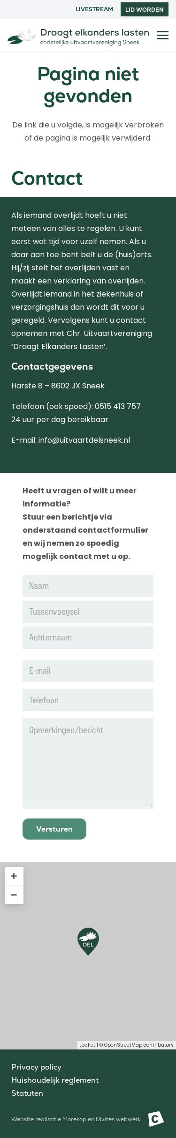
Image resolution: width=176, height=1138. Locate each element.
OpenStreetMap (123, 1045)
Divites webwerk (118, 1119)
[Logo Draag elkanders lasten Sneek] (78, 35)
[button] (163, 35)
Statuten (27, 1093)
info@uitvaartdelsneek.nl (84, 440)
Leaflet (87, 1045)
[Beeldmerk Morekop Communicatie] (156, 1119)
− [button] (14, 894)
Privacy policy (36, 1067)
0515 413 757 (118, 406)
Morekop (74, 1119)
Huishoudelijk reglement (55, 1080)
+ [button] (14, 876)
